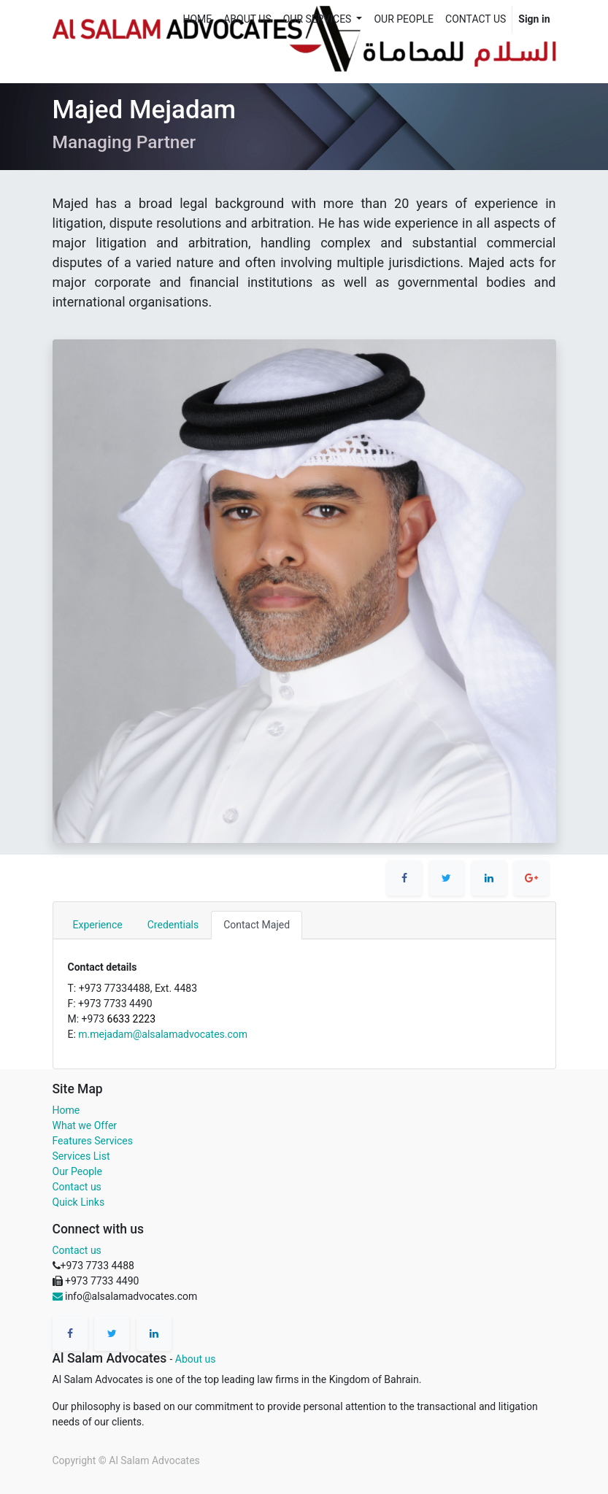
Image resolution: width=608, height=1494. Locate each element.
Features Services (93, 1141)
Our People (77, 1171)
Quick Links (79, 1202)
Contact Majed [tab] (256, 925)
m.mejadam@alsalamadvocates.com (162, 1034)
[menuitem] (197, 19)
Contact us (77, 1187)
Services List (81, 1156)
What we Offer (85, 1125)
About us (195, 1359)
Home (66, 1110)
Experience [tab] (98, 925)
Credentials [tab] (173, 925)
